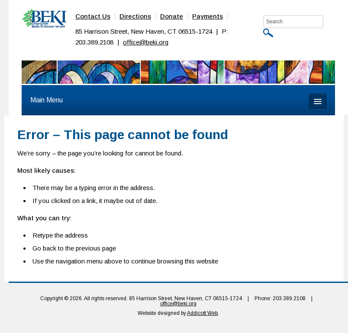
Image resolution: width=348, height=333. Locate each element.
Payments (207, 16)
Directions (135, 16)
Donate (171, 16)
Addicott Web (202, 313)
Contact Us (92, 16)
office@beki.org (145, 42)
